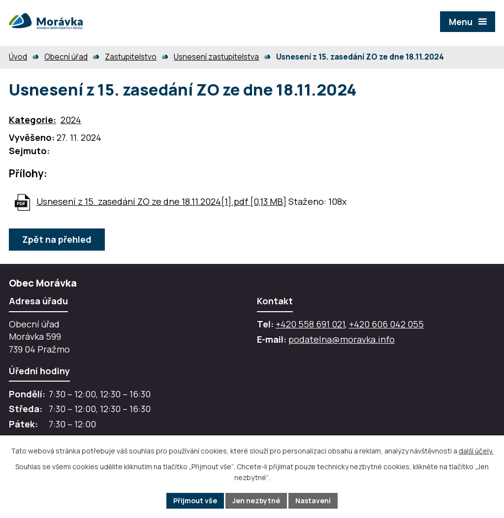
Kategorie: (32, 120)
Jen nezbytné (256, 500)
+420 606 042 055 (386, 324)
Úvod (18, 57)
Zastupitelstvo (131, 57)
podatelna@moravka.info (341, 339)
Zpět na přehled (57, 239)
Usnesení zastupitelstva (216, 57)
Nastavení (313, 500)
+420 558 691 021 (310, 324)
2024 (71, 120)
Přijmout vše (195, 500)
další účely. (476, 450)
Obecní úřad (66, 57)
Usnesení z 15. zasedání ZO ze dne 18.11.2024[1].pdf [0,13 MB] (161, 201)
